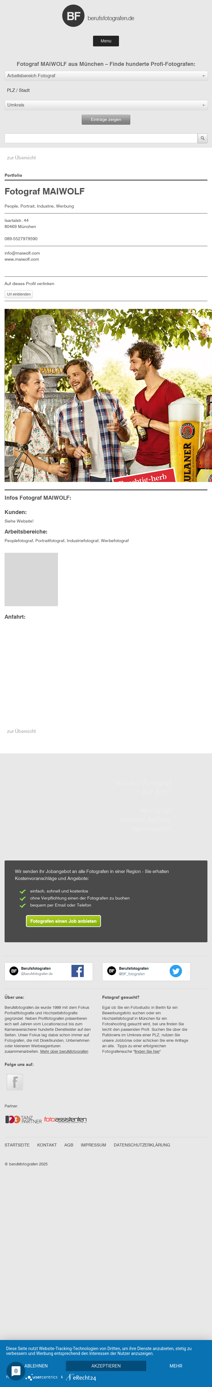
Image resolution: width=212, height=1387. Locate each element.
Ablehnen (36, 1355)
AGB (68, 1145)
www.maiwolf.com (22, 259)
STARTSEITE (17, 1145)
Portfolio (13, 175)
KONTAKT (47, 1145)
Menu (106, 40)
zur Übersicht (21, 158)
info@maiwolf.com (22, 253)
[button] (106, 76)
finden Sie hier (147, 1052)
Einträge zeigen (106, 120)
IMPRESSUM (93, 1145)
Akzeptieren (106, 1355)
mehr (36, 1365)
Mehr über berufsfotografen (64, 1052)
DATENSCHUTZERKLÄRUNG (142, 1145)
